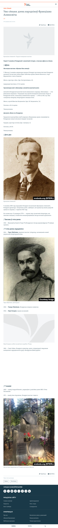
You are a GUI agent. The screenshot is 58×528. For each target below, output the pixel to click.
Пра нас (5, 515)
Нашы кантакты (34, 518)
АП (4, 18)
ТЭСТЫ (29, 526)
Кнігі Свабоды (7, 506)
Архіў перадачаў (34, 501)
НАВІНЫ (13, 526)
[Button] (42, 25)
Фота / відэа (33, 503)
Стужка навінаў (7, 501)
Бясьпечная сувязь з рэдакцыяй (38, 515)
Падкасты (6, 503)
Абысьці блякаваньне (9, 518)
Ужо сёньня (7, 8)
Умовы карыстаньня (35, 521)
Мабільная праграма (9, 521)
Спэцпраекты (33, 506)
